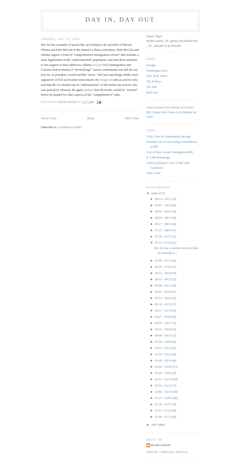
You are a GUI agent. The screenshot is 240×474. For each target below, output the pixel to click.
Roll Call (152, 92)
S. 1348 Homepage (158, 157)
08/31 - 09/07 (163, 211)
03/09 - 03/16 (163, 360)
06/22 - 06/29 (163, 273)
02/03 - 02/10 (163, 391)
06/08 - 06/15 (163, 285)
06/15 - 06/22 (163, 279)
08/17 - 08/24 (163, 224)
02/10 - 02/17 (163, 385)
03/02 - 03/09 (163, 366)
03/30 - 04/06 (163, 341)
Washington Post (156, 70)
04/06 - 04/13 (163, 335)
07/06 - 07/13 (163, 260)
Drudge (151, 65)
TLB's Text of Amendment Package (168, 136)
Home (90, 118)
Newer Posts (49, 118)
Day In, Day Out (120, 19)
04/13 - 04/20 (163, 329)
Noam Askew (161, 445)
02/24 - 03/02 (163, 373)
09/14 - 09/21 (163, 199)
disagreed (106, 79)
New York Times (157, 76)
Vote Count (153, 173)
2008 (154, 193)
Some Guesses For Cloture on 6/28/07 (170, 107)
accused (97, 65)
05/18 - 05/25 (163, 304)
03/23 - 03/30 (163, 348)
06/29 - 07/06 (163, 266)
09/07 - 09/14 (163, 205)
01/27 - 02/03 (163, 398)
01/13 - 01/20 (163, 410)
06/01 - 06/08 (163, 291)
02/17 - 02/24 (163, 379)
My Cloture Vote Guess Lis (163, 112)
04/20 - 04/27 (163, 323)
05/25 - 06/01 (163, 298)
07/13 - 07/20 (163, 242)
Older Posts (132, 118)
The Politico (154, 81)
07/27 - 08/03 (163, 230)
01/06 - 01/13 (163, 416)
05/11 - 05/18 (163, 310)
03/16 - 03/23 (163, 354)
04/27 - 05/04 (163, 316)
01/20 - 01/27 (163, 404)
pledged (89, 90)
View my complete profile (167, 452)
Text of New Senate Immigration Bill (169, 152)
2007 (154, 424)
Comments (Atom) (70, 127)
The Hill (151, 87)
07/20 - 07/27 (163, 236)
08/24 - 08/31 (163, 217)
